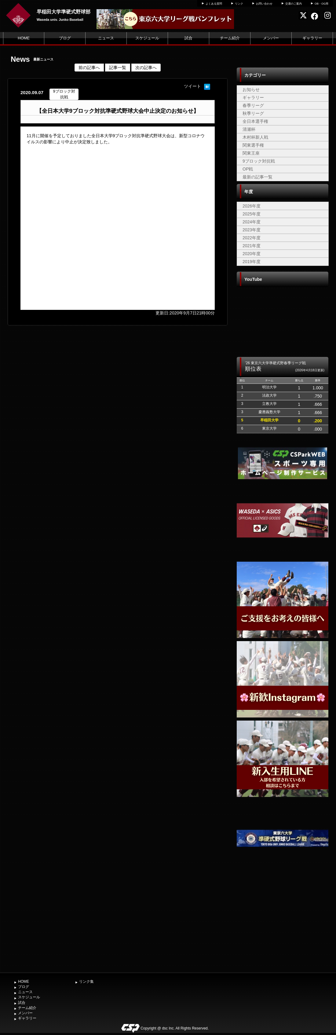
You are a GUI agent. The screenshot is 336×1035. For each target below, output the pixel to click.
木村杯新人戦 (255, 137)
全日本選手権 (255, 121)
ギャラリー (312, 38)
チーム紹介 (230, 38)
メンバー (271, 38)
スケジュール (147, 38)
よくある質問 (214, 3)
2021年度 (252, 245)
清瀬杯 (249, 129)
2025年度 (252, 213)
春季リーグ (253, 105)
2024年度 (252, 221)
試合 (188, 38)
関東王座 (251, 153)
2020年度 (252, 253)
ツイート (192, 86)
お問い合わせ (264, 3)
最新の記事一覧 (257, 176)
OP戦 (248, 169)
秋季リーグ (253, 113)
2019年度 (252, 261)
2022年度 (252, 237)
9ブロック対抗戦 (259, 161)
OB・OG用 (321, 3)
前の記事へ (89, 67)
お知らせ (251, 89)
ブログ (65, 38)
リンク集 (86, 981)
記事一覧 (117, 67)
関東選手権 (253, 145)
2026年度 (252, 206)
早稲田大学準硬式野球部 (63, 11)
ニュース (106, 38)
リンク (239, 3)
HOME (24, 38)
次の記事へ (146, 67)
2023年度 (252, 229)
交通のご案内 (293, 3)
